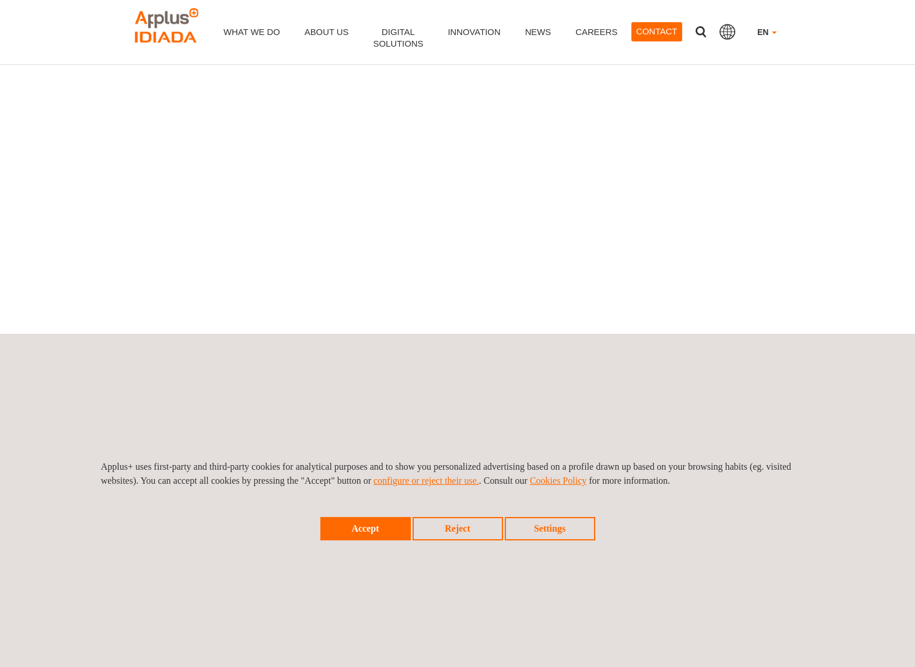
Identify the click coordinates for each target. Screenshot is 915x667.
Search (701, 31)
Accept (365, 528)
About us (327, 32)
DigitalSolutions (398, 37)
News (538, 32)
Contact (656, 31)
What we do (251, 32)
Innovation (474, 32)
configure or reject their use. (426, 481)
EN (767, 32)
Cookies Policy (558, 481)
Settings (549, 528)
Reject (457, 528)
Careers (596, 32)
